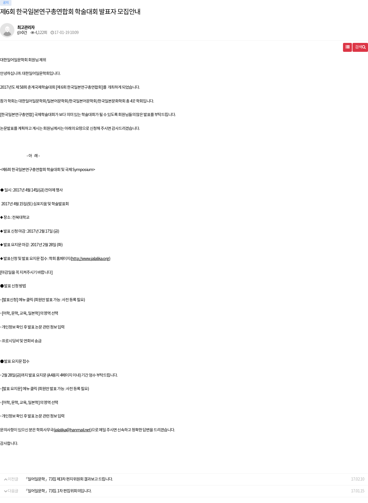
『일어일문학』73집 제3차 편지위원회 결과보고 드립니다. (68, 479)
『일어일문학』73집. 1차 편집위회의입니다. (57, 491)
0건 (22, 33)
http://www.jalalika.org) (90, 259)
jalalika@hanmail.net (72, 430)
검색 (360, 47)
